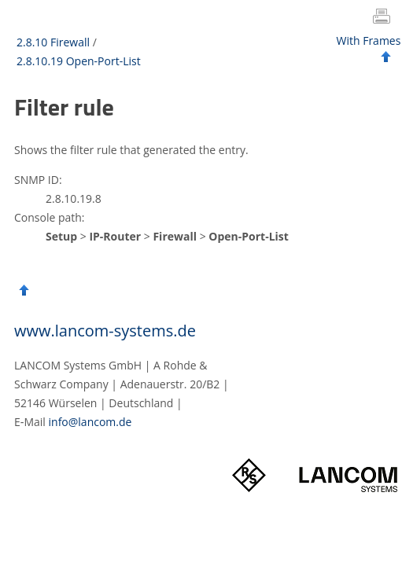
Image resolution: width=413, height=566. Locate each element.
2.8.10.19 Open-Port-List (79, 60)
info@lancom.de (90, 421)
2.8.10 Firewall (53, 42)
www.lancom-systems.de (105, 330)
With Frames (369, 40)
